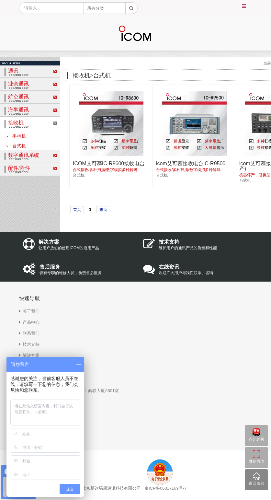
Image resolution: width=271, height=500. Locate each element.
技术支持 (31, 344)
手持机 (16, 136)
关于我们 (31, 311)
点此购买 (256, 439)
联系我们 (31, 333)
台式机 (16, 146)
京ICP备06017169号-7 (165, 488)
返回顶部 (256, 483)
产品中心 (31, 322)
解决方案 (31, 355)
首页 (77, 209)
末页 (103, 209)
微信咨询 (256, 461)
